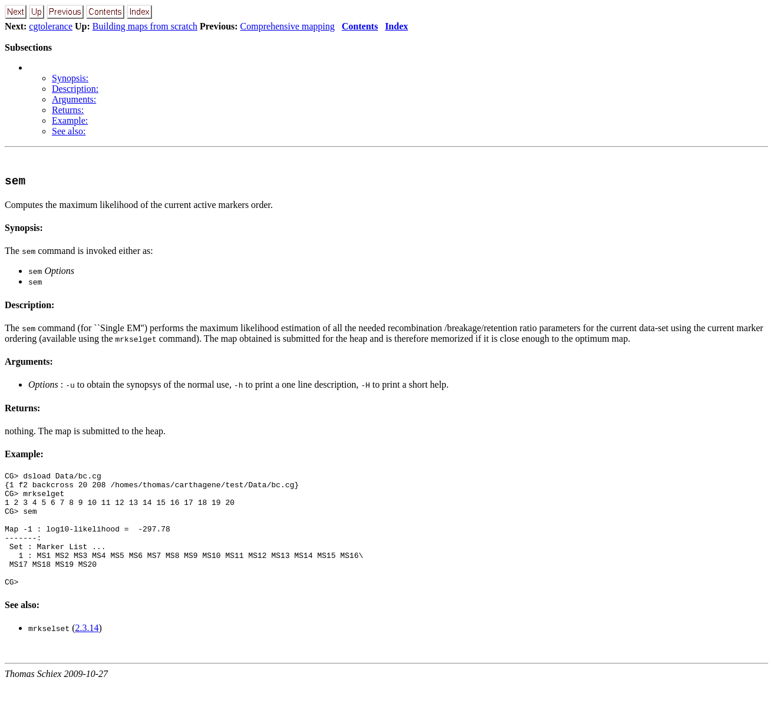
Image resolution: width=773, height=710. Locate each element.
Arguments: (74, 99)
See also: (68, 131)
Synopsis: (70, 78)
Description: (75, 89)
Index (396, 26)
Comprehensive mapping (287, 26)
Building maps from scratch (145, 26)
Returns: (68, 110)
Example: (70, 120)
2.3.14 (87, 654)
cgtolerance (50, 26)
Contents (360, 26)
